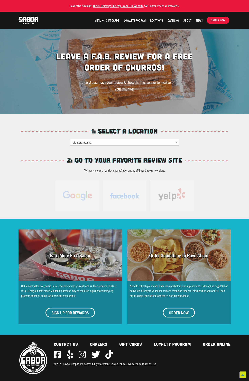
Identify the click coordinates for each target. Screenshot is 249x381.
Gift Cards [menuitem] (112, 20)
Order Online (216, 344)
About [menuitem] (187, 20)
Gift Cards (130, 344)
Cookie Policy (117, 364)
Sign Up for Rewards (70, 312)
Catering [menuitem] (173, 20)
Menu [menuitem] (98, 20)
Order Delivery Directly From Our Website (118, 6)
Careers (98, 344)
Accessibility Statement (96, 364)
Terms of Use (149, 364)
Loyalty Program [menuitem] (135, 20)
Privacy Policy (133, 364)
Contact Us (66, 344)
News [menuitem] (199, 20)
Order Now (218, 20)
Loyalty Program (172, 344)
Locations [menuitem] (156, 20)
